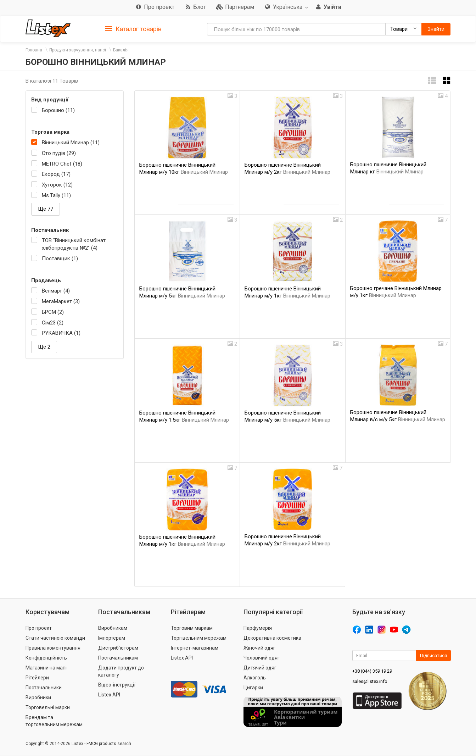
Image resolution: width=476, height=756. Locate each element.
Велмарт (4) (56, 291)
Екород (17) (56, 174)
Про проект (39, 628)
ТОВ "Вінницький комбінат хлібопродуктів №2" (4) (74, 244)
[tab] (133, 28)
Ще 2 (44, 347)
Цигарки (253, 687)
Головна (34, 50)
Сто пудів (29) (59, 153)
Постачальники (44, 687)
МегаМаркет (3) (61, 301)
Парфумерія (257, 628)
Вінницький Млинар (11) (71, 142)
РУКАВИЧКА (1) (61, 333)
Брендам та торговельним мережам (54, 721)
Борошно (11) (58, 110)
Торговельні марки (48, 707)
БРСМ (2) (53, 312)
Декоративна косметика (272, 638)
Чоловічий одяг (261, 658)
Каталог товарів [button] (133, 29)
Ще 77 (45, 209)
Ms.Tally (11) (56, 195)
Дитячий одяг (259, 668)
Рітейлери (37, 677)
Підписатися (433, 655)
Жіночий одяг (259, 648)
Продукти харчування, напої (77, 50)
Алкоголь (254, 677)
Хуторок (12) (57, 185)
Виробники (38, 697)
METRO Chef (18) (62, 164)
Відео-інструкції (116, 685)
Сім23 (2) (52, 322)
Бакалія (121, 50)
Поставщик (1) (60, 258)
